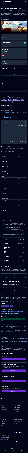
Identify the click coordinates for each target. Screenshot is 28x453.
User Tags (3, 421)
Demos (2, 405)
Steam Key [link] (4, 99)
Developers (3, 423)
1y (8, 122)
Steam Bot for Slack (5, 437)
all (10, 122)
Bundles (3, 407)
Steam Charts (4, 409)
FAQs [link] (15, 101)
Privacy (6, 450)
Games (4, 4)
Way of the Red (4, 10)
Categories (3, 419)
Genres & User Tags (14, 90)
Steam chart (6, 112)
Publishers (3, 425)
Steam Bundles (6, 118)
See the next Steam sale (14, 359)
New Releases (17, 407)
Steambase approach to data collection (9, 331)
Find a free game (14, 380)
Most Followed (17, 405)
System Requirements (14, 93)
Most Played (17, 403)
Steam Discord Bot (5, 435)
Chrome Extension (5, 433)
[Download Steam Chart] (25, 122)
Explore (2, 444)
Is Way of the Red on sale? (14, 287)
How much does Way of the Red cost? (14, 284)
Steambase (16, 434)
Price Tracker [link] (17, 97)
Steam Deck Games (18, 411)
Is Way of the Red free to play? (14, 290)
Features (14, 83)
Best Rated (16, 400)
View (25, 277)
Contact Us (21, 450)
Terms (10, 450)
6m (6, 122)
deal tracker (19, 12)
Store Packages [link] (16, 99)
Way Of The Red (10, 4)
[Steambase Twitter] (18, 441)
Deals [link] (9, 99)
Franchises (3, 427)
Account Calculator (5, 441)
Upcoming (16, 409)
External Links (14, 87)
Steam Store (5, 337)
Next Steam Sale (4, 439)
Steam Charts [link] (4, 97)
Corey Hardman (15, 74)
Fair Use (13, 450)
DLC (2, 403)
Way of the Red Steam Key (8, 116)
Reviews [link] (11, 97)
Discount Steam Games (19, 419)
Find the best (14, 391)
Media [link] (3, 101)
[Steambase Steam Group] (16, 441)
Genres (2, 417)
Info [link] (22, 99)
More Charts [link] (9, 101)
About (17, 450)
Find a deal (14, 370)
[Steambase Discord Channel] (14, 441)
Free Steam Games (18, 421)
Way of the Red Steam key (8, 227)
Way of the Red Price (18, 4)
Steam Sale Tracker (7, 117)
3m (3, 122)
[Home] (1, 4)
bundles (6, 110)
